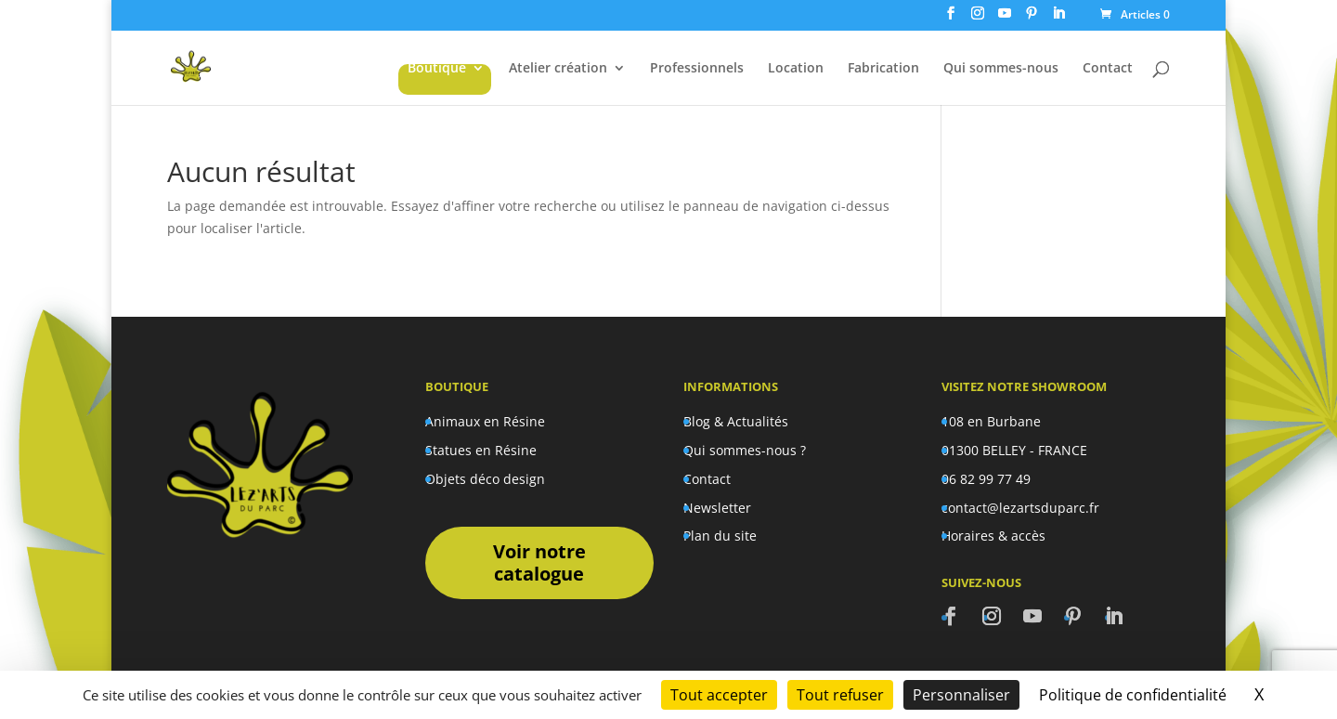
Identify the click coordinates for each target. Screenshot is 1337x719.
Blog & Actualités (735, 421)
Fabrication (883, 68)
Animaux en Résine (485, 421)
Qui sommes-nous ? (744, 450)
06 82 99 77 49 (986, 479)
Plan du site (720, 535)
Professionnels (697, 68)
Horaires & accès (993, 535)
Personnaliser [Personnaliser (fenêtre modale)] (961, 695)
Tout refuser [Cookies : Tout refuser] (840, 695)
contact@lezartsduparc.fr (1020, 507)
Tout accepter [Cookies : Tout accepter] (719, 695)
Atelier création (558, 68)
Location (796, 68)
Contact (1108, 68)
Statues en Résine (481, 450)
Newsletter (717, 507)
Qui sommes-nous (1000, 68)
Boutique (437, 68)
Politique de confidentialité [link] (1133, 695)
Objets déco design (485, 479)
